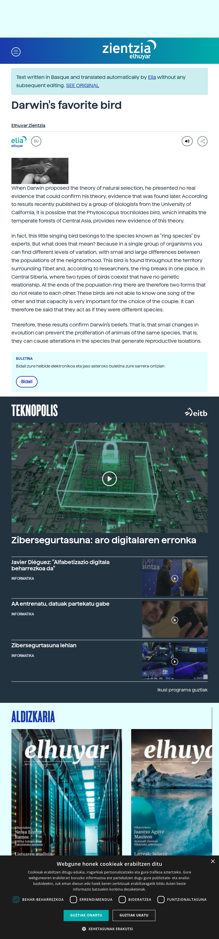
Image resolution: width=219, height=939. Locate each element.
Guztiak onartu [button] (86, 915)
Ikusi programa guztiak (182, 690)
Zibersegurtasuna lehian (43, 645)
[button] (16, 51)
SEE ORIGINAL (82, 85)
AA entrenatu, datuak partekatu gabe (60, 604)
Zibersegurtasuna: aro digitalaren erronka (103, 540)
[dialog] (109, 897)
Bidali (27, 381)
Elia (152, 77)
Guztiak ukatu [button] (134, 915)
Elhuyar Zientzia (28, 125)
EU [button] (36, 141)
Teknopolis (34, 409)
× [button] (212, 862)
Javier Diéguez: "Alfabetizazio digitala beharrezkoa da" (60, 565)
